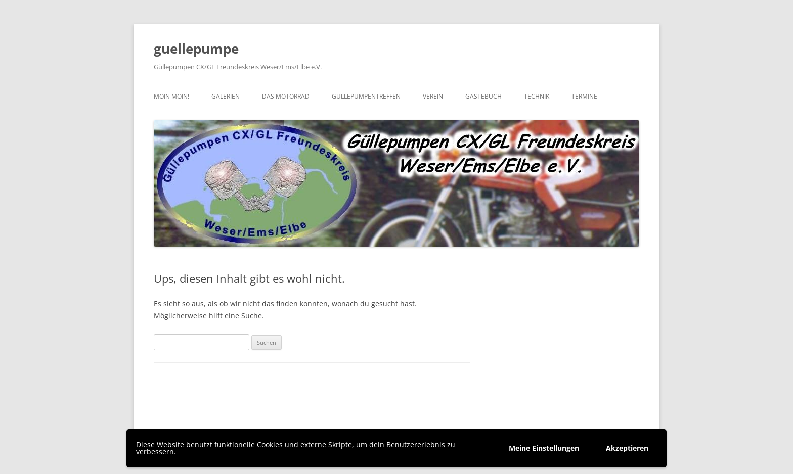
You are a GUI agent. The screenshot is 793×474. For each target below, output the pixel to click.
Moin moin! (171, 96)
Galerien (225, 96)
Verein (433, 96)
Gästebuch (483, 96)
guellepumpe (196, 48)
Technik (536, 96)
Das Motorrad (286, 96)
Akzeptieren (627, 448)
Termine (584, 96)
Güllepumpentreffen (366, 96)
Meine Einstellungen (544, 448)
